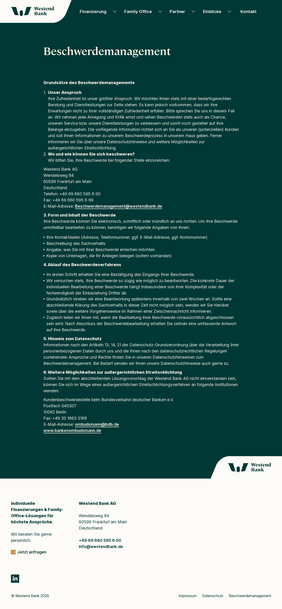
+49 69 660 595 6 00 (100, 540)
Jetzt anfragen (31, 552)
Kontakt (248, 11)
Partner (177, 11)
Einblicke (212, 11)
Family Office (138, 11)
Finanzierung (93, 11)
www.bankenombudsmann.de (72, 430)
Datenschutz (212, 596)
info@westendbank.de (101, 546)
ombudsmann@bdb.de (97, 424)
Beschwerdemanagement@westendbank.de (118, 206)
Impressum (188, 596)
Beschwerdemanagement (250, 596)
